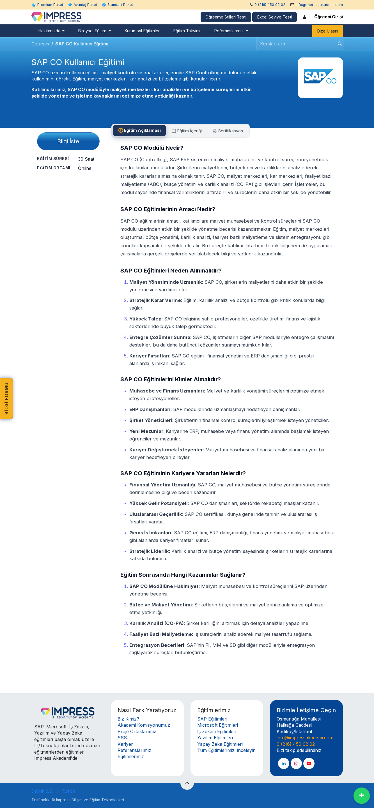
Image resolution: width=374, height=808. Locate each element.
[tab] (139, 130)
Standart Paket (120, 5)
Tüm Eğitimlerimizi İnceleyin (226, 750)
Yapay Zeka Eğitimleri (220, 744)
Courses (40, 44)
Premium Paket (50, 5)
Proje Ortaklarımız (137, 731)
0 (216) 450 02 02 (269, 5)
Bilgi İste (68, 141)
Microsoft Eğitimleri (217, 725)
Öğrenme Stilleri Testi (225, 17)
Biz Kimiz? (128, 719)
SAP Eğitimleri (212, 719)
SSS (122, 737)
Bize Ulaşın (327, 31)
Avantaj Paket (85, 5)
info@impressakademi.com (319, 5)
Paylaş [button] (67, 183)
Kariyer (125, 744)
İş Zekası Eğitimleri (216, 731)
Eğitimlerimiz (131, 756)
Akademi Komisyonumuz (144, 725)
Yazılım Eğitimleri (215, 737)
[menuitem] (51, 31)
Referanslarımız (134, 750)
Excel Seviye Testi (274, 17)
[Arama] (338, 44)
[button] (187, 783)
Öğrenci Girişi (328, 16)
